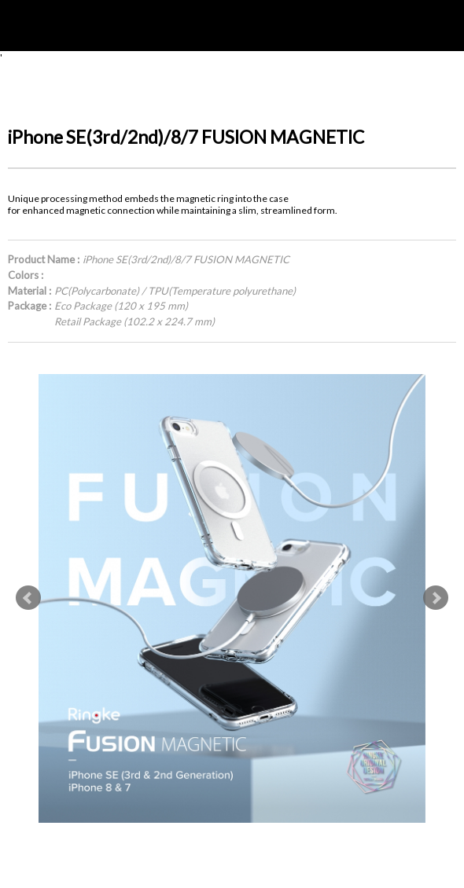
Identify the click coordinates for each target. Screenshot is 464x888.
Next (435, 598)
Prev (28, 598)
